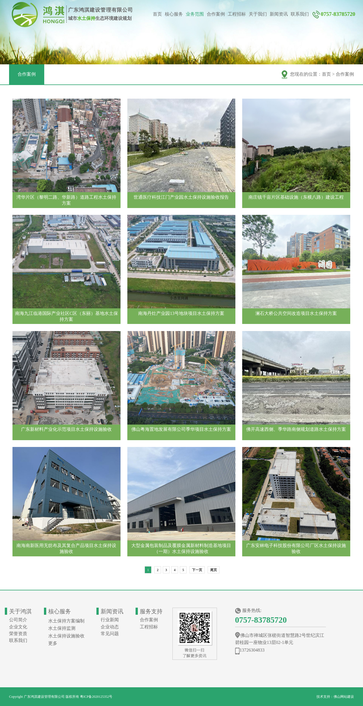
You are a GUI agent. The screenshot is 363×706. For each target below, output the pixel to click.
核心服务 (174, 14)
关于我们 (258, 14)
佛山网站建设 (344, 697)
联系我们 (300, 14)
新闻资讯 (279, 14)
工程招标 (237, 14)
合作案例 (216, 14)
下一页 (197, 570)
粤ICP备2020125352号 (96, 697)
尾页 (213, 570)
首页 (157, 14)
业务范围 (195, 14)
